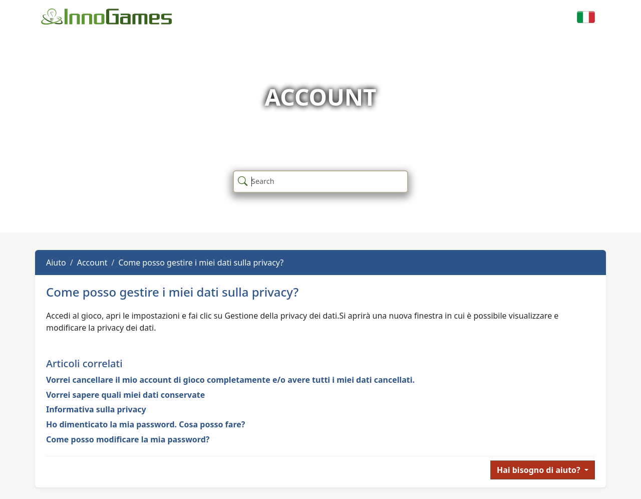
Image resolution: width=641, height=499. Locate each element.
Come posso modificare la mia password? (127, 439)
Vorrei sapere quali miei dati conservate (125, 394)
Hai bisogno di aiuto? (539, 469)
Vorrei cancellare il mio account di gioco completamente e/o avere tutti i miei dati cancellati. (230, 379)
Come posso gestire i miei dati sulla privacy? (200, 262)
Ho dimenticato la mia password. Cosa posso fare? (145, 424)
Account (92, 262)
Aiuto (56, 262)
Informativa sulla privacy (96, 409)
